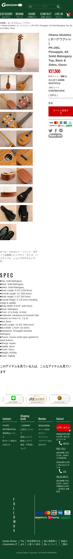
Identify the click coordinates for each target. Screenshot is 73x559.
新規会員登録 (44, 425)
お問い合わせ (46, 15)
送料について (26, 437)
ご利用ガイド (32, 15)
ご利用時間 (25, 425)
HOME (3, 23)
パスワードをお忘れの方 (45, 443)
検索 (58, 6)
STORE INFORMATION (9, 427)
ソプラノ (27, 23)
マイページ (43, 437)
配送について (26, 441)
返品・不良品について (27, 447)
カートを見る (44, 429)
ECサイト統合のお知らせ (10, 443)
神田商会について (9, 435)
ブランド (20, 15)
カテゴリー (6, 15)
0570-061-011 (63, 446)
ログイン (59, 15)
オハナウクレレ (14, 23)
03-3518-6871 (62, 474)
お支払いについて (27, 431)
